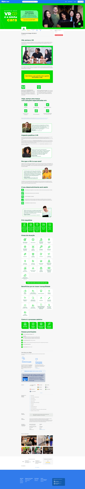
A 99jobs (21, 479)
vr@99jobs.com (37, 368)
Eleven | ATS (36, 479)
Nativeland (36, 480)
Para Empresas (70, 1)
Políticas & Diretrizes (28, 479)
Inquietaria (21, 481)
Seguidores (37, 30)
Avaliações (40, 30)
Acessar (75, 1)
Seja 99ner (21, 482)
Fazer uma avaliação (47, 463)
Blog (66, 1)
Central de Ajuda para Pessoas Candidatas (44, 480)
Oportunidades (33, 30)
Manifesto (21, 480)
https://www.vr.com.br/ (42, 429)
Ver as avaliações (37, 467)
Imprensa (42, 481)
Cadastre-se (80, 1)
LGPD (26, 481)
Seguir (51, 30)
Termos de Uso (27, 480)
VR (27, 29)
